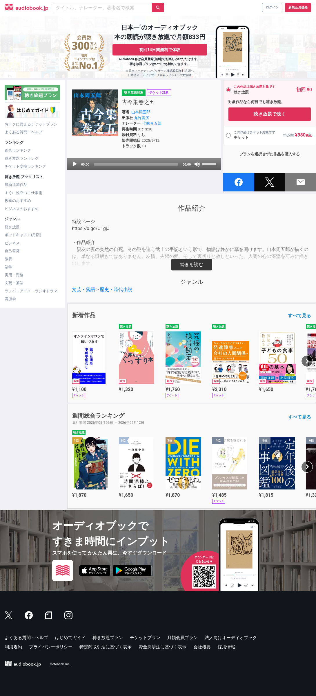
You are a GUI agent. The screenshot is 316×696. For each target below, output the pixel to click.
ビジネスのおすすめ (22, 209)
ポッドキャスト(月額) (23, 235)
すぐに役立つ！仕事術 (23, 193)
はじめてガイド (70, 637)
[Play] (75, 164)
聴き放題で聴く (269, 114)
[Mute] (197, 164)
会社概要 (202, 647)
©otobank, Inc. (60, 664)
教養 (8, 259)
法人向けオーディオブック (231, 637)
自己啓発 (12, 251)
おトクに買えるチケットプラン (31, 124)
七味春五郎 (152, 123)
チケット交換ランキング (25, 166)
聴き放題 (12, 227)
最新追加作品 (16, 184)
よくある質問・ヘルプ (23, 132)
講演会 (10, 299)
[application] (144, 164)
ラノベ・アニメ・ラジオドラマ (31, 291)
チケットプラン (145, 637)
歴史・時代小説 (116, 289)
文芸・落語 (14, 283)
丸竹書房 (141, 118)
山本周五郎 (140, 112)
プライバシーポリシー (50, 647)
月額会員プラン (182, 637)
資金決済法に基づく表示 (162, 647)
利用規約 (13, 647)
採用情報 (226, 647)
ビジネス (12, 243)
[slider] (136, 164)
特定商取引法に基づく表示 (105, 647)
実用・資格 (14, 275)
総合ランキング (18, 150)
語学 (8, 267)
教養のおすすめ (18, 200)
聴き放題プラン (107, 637)
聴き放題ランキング (22, 158)
